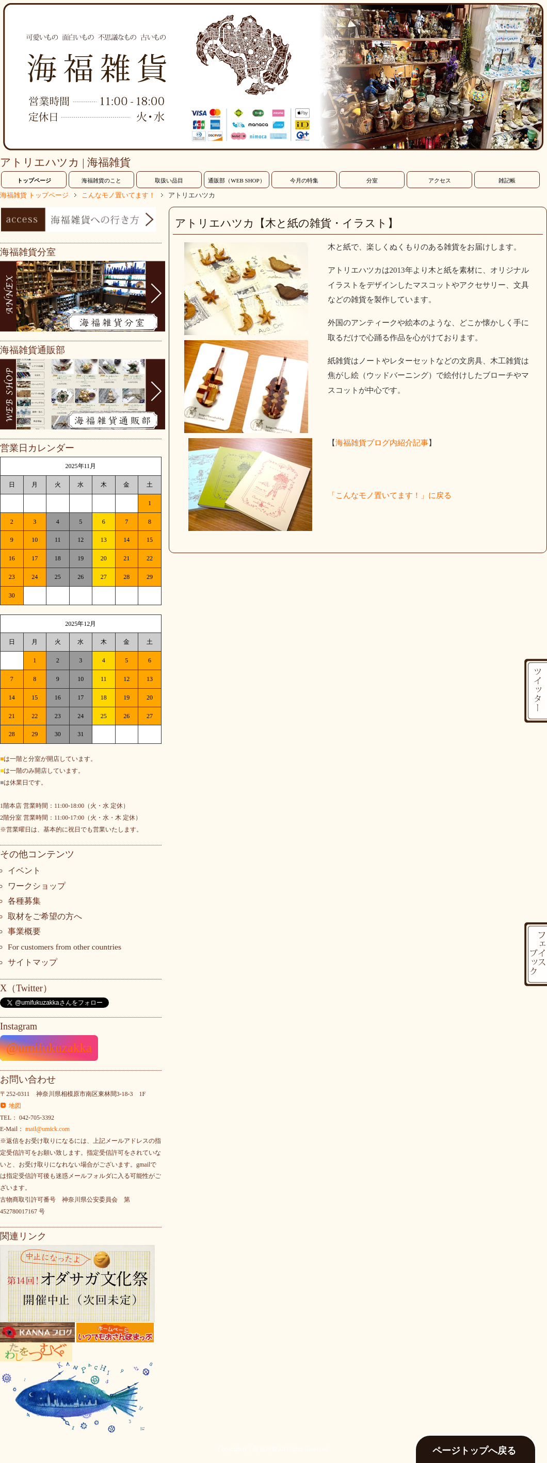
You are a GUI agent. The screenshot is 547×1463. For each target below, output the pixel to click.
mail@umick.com (47, 1129)
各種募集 (24, 900)
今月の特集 (304, 180)
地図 (15, 1105)
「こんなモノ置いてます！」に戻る (390, 495)
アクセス (439, 180)
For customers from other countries (64, 946)
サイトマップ (32, 962)
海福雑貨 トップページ (34, 195)
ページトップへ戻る (474, 1450)
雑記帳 (507, 180)
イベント (24, 870)
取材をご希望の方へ (45, 916)
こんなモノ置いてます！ (118, 195)
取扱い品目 (169, 180)
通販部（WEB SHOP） (236, 180)
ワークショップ (37, 886)
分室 (372, 180)
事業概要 (24, 931)
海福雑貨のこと (101, 180)
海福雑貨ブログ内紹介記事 (381, 443)
